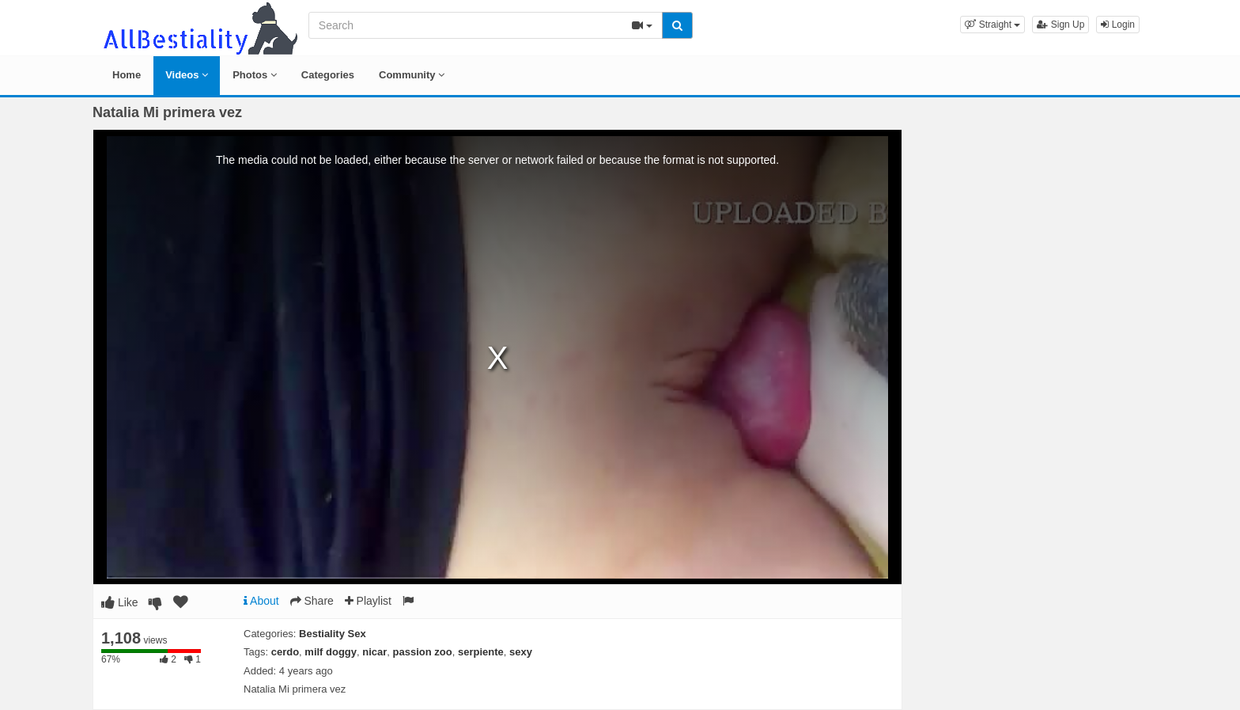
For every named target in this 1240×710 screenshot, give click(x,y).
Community (411, 75)
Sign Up (1060, 24)
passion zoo (422, 652)
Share (312, 600)
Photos (254, 75)
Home (126, 75)
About (261, 600)
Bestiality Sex (332, 634)
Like (119, 602)
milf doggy (330, 652)
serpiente (481, 652)
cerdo (285, 652)
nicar (374, 652)
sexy (520, 652)
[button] (992, 24)
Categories (327, 75)
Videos (186, 75)
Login (1118, 24)
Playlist (368, 600)
